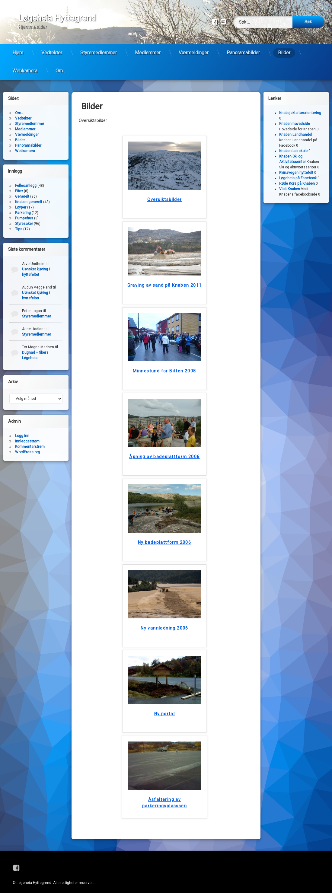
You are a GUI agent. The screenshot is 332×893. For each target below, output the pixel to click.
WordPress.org (27, 447)
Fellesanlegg (26, 181)
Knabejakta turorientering (300, 108)
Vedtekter (51, 53)
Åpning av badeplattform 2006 (164, 452)
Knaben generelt (28, 197)
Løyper (20, 203)
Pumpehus (24, 214)
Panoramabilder (243, 53)
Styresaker (24, 219)
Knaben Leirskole (293, 146)
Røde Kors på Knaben (297, 179)
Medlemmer (148, 53)
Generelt (22, 192)
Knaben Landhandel (295, 130)
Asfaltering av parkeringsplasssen (164, 798)
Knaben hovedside (294, 119)
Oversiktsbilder (164, 195)
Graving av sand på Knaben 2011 (164, 280)
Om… (61, 71)
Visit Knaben (289, 184)
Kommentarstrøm (30, 442)
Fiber (19, 186)
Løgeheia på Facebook (298, 173)
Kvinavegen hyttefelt (296, 168)
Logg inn (22, 431)
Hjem (17, 53)
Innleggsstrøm (27, 437)
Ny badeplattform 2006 (164, 537)
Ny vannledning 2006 (164, 623)
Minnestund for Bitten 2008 (164, 366)
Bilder (284, 53)
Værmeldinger (194, 53)
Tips (18, 224)
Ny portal (164, 709)
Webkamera (24, 71)
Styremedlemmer (98, 53)
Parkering (23, 208)
